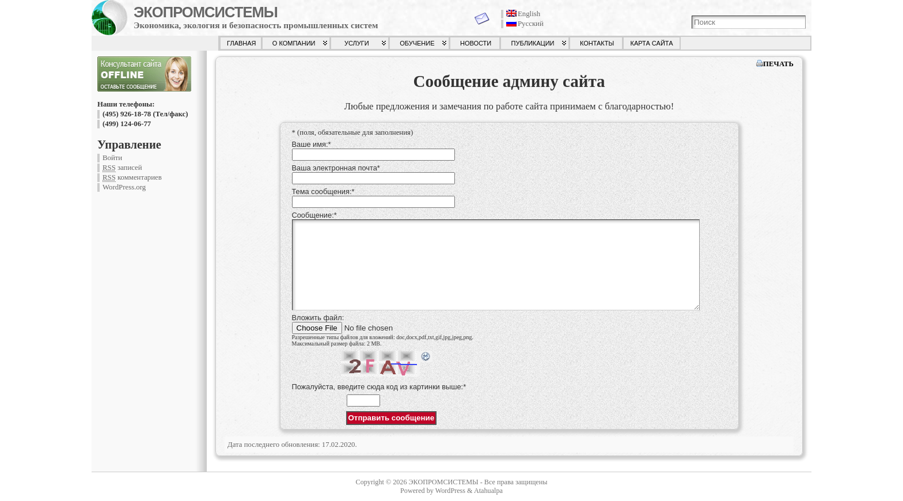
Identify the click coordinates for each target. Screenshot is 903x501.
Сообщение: (314, 215)
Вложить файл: (318, 317)
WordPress (450, 491)
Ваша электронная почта (336, 168)
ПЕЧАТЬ (778, 64)
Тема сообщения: (323, 191)
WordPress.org (124, 187)
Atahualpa (488, 491)
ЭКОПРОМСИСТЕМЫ (206, 12)
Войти (112, 158)
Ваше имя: (311, 144)
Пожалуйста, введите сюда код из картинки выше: (379, 386)
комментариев (132, 177)
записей (122, 168)
